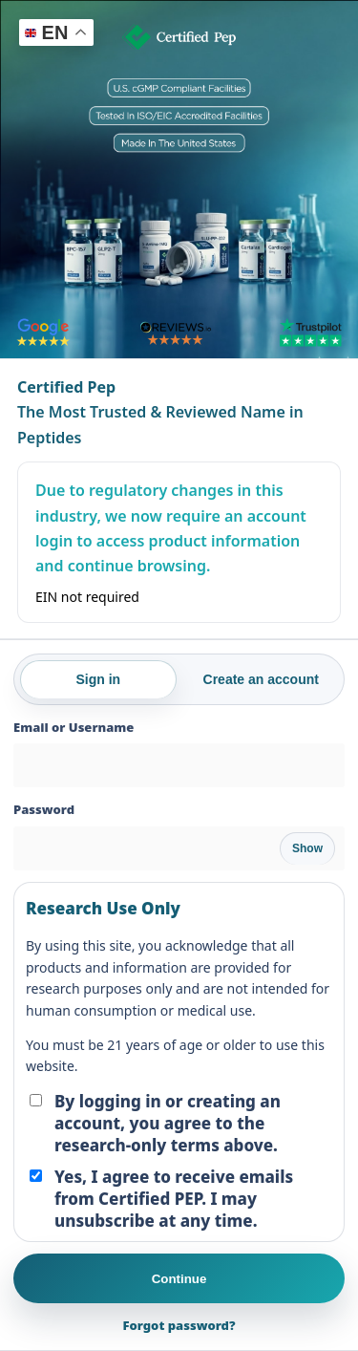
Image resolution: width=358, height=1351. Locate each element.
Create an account (261, 679)
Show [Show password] (307, 848)
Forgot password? (178, 1325)
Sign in (97, 679)
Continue (179, 1279)
